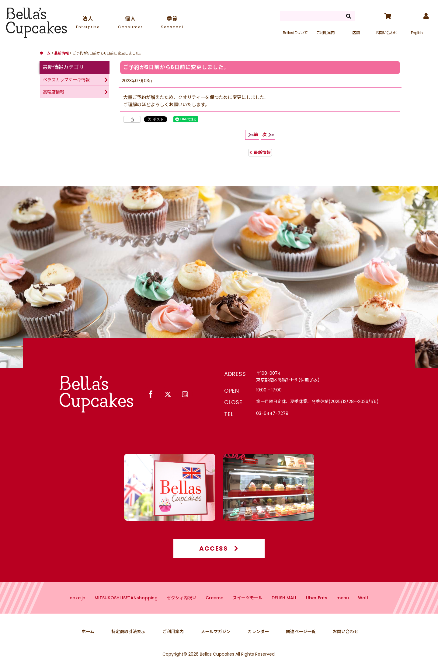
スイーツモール (247, 604)
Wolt (363, 604)
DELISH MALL (284, 604)
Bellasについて (295, 33)
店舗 (356, 33)
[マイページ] (426, 16)
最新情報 (260, 152)
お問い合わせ (386, 33)
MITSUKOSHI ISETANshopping (126, 604)
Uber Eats (316, 604)
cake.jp (77, 604)
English (416, 33)
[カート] (387, 16)
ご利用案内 (325, 33)
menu (342, 604)
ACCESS (219, 554)
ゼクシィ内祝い (181, 604)
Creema (215, 604)
